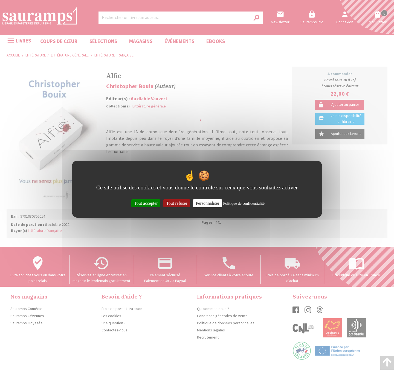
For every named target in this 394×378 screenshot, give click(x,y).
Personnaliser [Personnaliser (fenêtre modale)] (207, 203)
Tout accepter (146, 203)
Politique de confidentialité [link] (244, 203)
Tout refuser (176, 203)
